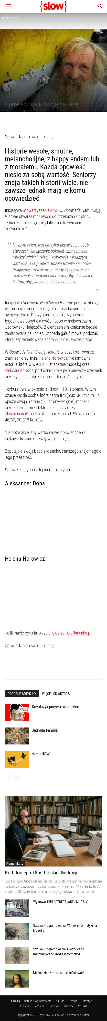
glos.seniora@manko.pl (24, 413)
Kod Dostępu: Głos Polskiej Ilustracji (41, 873)
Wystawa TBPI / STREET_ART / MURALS (60, 902)
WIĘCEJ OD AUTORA (56, 694)
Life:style (87, 1001)
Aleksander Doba (19, 370)
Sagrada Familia (45, 730)
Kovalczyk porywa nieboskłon (55, 706)
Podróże (69, 1006)
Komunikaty (14, 863)
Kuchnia (24, 1006)
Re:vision (54, 1006)
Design (73, 1001)
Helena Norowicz (53, 358)
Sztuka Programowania (37, 1001)
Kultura (60, 1001)
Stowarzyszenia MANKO (43, 210)
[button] (8, 6)
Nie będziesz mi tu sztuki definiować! (58, 973)
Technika (39, 1006)
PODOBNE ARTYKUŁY (22, 694)
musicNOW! (41, 753)
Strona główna (10, 18)
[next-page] (16, 778)
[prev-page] (8, 778)
